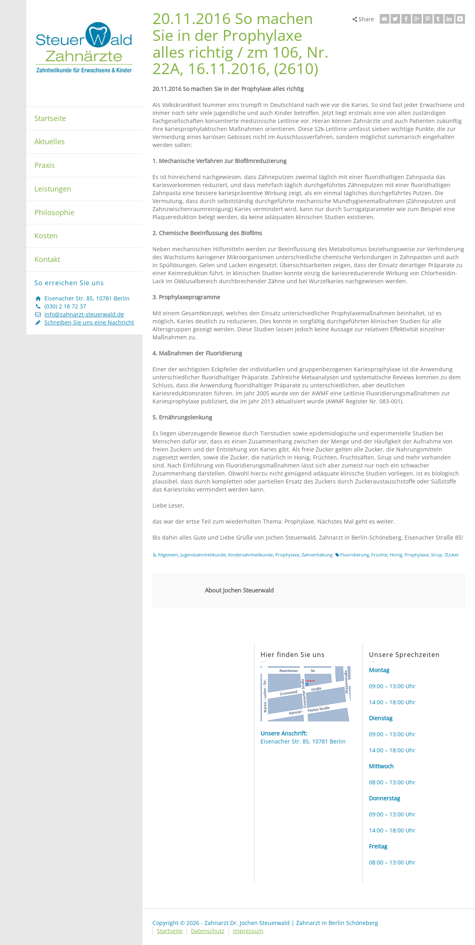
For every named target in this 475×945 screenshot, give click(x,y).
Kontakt (47, 259)
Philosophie (54, 212)
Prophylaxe (287, 555)
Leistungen (52, 188)
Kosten (46, 235)
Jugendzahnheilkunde (203, 555)
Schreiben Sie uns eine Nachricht (89, 322)
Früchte (379, 555)
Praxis (44, 165)
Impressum (248, 931)
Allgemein (168, 555)
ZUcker (452, 555)
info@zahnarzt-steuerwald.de (84, 314)
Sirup (436, 555)
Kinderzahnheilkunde (250, 555)
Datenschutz (207, 931)
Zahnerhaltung (317, 555)
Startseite (50, 118)
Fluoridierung (354, 555)
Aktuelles (49, 141)
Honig (396, 555)
